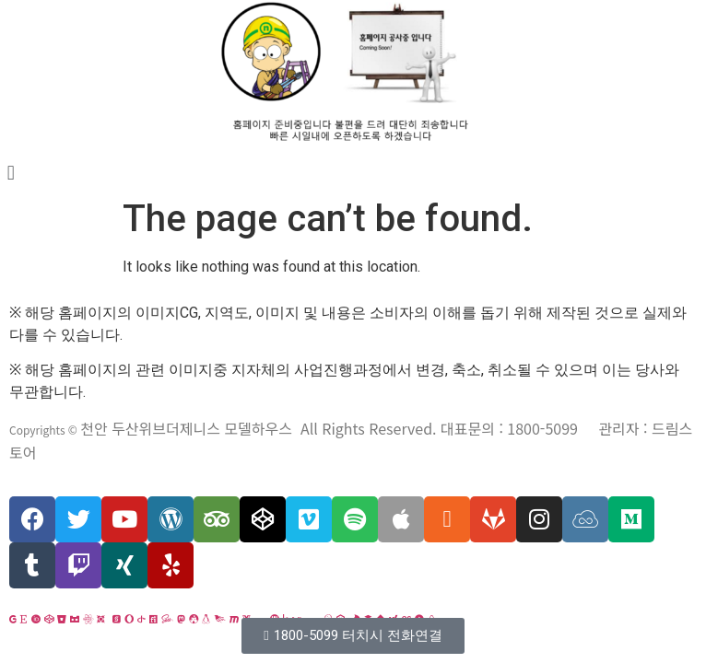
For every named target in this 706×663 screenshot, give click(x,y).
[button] (352, 636)
